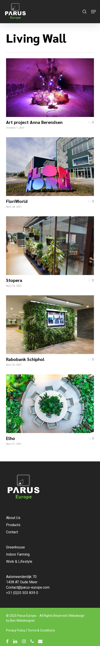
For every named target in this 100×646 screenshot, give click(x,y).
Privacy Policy (15, 630)
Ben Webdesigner (22, 620)
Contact (12, 532)
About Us (13, 518)
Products (13, 525)
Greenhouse (15, 547)
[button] (93, 11)
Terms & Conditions (41, 630)
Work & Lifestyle (19, 561)
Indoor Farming (18, 554)
